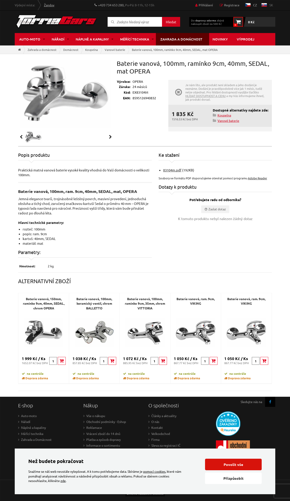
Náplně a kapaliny (92, 39)
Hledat (171, 22)
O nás (155, 422)
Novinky (220, 39)
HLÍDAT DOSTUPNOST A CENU (205, 96)
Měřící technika (134, 39)
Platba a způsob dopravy (103, 439)
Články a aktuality (163, 416)
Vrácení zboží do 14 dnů (103, 434)
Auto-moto (29, 39)
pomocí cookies (154, 471)
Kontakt (157, 427)
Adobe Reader (257, 178)
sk (271, 5)
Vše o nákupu (95, 416)
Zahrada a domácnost (181, 39)
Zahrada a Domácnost (36, 439)
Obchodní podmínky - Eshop (106, 422)
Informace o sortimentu (103, 445)
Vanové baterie (115, 50)
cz (255, 5)
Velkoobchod (160, 434)
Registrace (231, 5)
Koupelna (91, 50)
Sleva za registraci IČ (166, 445)
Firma (155, 439)
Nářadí (58, 39)
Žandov (49, 5)
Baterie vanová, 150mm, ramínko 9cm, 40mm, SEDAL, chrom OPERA (44, 303)
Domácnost (70, 50)
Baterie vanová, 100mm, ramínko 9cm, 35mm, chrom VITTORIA (145, 303)
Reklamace (94, 427)
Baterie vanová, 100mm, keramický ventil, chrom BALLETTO (94, 303)
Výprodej (245, 39)
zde (63, 481)
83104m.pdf (172, 170)
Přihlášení (206, 5)
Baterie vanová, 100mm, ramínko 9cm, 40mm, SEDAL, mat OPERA (175, 50)
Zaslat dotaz (217, 209)
